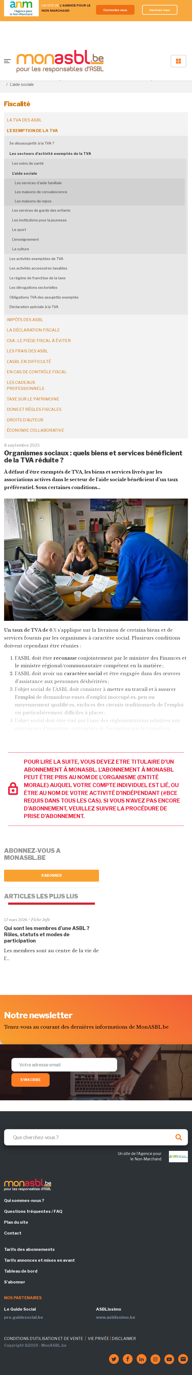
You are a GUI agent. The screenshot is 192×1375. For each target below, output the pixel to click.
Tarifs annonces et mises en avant (39, 1260)
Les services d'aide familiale (38, 183)
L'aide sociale (24, 173)
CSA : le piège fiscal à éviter (39, 340)
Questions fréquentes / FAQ (33, 1211)
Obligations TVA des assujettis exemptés (44, 297)
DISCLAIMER (124, 1338)
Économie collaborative (35, 430)
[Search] (96, 1137)
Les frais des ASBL (27, 351)
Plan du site (16, 1222)
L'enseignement (25, 239)
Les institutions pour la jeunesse (39, 220)
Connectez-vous (115, 10)
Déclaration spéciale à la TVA (33, 307)
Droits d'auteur (25, 420)
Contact (12, 1233)
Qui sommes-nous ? (24, 1200)
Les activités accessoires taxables (38, 268)
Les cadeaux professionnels (25, 385)
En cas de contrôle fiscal (37, 371)
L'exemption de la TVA (32, 130)
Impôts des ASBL (25, 319)
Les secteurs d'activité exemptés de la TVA (50, 153)
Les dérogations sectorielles (33, 287)
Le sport (19, 229)
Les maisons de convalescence (41, 192)
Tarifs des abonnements (29, 1249)
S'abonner (51, 875)
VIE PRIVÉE (98, 1338)
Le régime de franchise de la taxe (37, 278)
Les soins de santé (28, 163)
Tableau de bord (20, 1271)
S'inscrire (30, 1080)
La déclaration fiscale (33, 330)
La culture (20, 249)
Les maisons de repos (33, 201)
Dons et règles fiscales (34, 409)
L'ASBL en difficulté (29, 361)
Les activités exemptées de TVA (36, 258)
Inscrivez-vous (159, 10)
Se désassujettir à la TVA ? (31, 143)
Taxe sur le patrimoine (33, 399)
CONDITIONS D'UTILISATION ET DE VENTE (43, 1338)
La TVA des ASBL (24, 120)
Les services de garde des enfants (41, 210)
